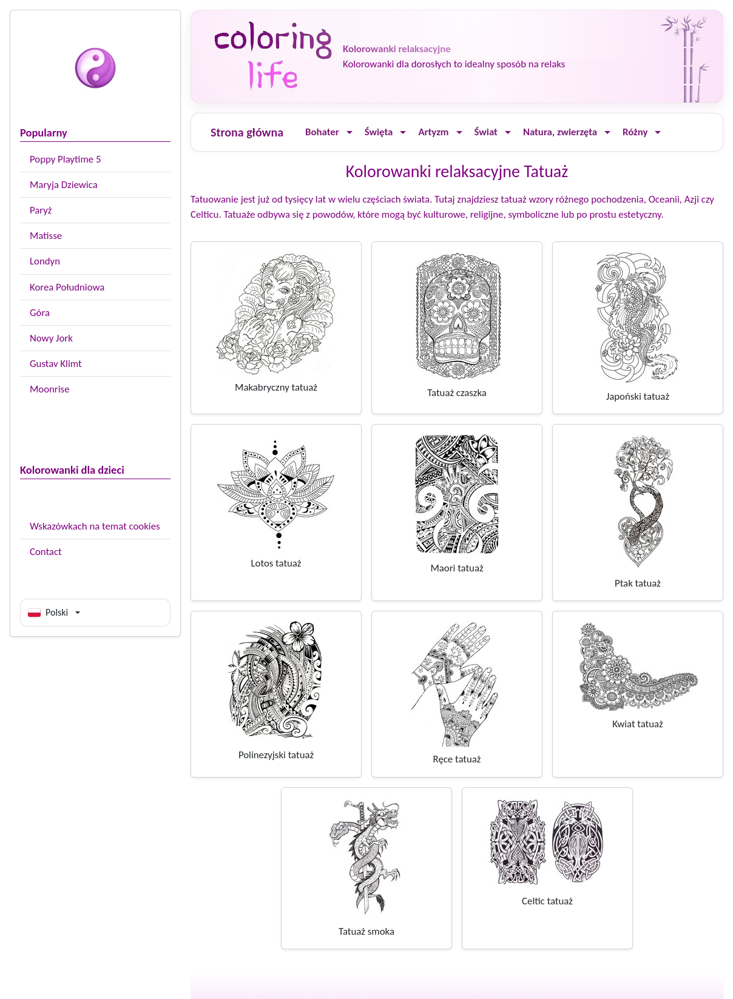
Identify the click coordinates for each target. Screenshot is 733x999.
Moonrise (49, 389)
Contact (46, 551)
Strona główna (247, 132)
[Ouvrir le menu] (349, 132)
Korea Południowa (67, 287)
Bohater (322, 132)
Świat (486, 132)
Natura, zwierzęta (560, 132)
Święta (379, 132)
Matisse (46, 235)
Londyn (45, 261)
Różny (635, 132)
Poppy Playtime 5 (65, 159)
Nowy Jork (51, 338)
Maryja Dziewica (64, 184)
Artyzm (433, 132)
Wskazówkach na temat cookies (95, 526)
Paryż (41, 210)
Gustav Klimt (56, 363)
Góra (40, 312)
